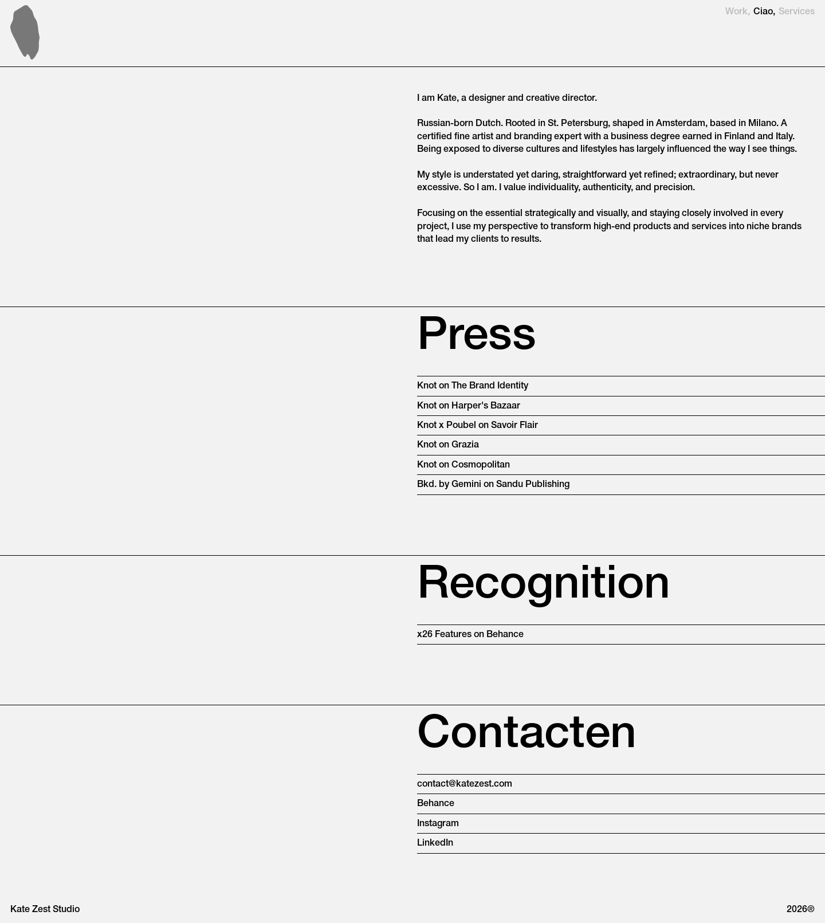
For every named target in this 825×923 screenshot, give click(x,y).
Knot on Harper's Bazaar (468, 406)
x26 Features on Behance (470, 635)
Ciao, (764, 12)
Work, (737, 12)
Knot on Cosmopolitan (463, 465)
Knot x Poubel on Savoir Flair (477, 426)
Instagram (438, 824)
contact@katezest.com (464, 784)
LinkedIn (435, 843)
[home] (25, 32)
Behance (435, 804)
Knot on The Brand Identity (472, 386)
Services (797, 12)
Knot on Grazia (448, 445)
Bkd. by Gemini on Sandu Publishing (493, 485)
